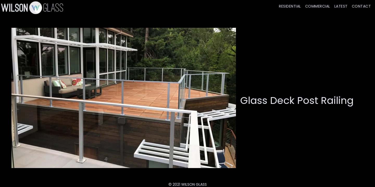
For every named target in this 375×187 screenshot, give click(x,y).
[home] (31, 7)
